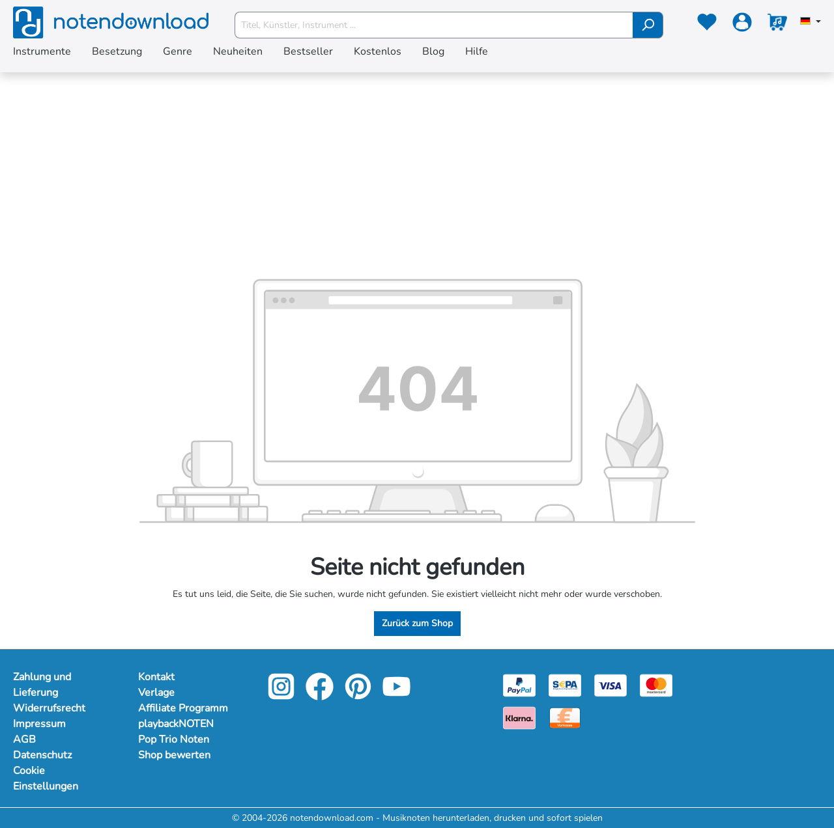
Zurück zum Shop (417, 623)
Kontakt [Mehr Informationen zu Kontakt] (156, 677)
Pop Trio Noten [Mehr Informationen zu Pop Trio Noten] (173, 739)
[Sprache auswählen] (810, 22)
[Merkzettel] (707, 25)
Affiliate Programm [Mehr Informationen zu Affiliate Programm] (183, 708)
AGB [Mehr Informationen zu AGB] (24, 739)
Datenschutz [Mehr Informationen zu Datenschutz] (42, 755)
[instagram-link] (282, 695)
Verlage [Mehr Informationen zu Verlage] (156, 692)
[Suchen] (648, 25)
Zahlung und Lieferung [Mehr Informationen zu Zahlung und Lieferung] (42, 685)
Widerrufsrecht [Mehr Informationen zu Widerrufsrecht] (49, 708)
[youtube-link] (396, 695)
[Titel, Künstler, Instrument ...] (434, 25)
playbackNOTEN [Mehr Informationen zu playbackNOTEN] (176, 724)
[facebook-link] (321, 695)
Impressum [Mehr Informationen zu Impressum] (39, 724)
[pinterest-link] (359, 695)
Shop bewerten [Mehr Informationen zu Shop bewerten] (174, 755)
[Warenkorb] (777, 25)
